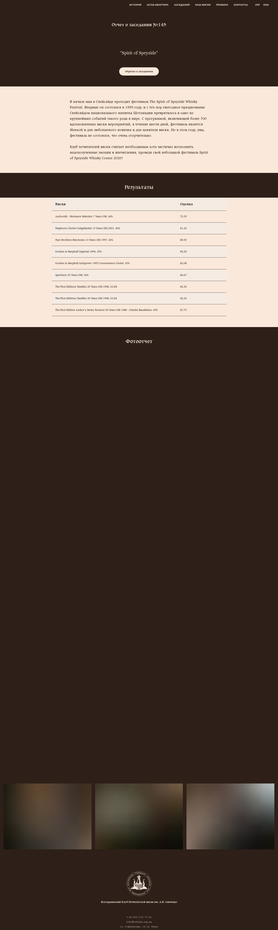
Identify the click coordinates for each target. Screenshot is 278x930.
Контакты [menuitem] (241, 4)
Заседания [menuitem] (182, 4)
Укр (257, 4)
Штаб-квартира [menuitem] (158, 4)
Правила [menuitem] (222, 4)
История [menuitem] (135, 4)
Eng (266, 4)
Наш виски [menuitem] (203, 4)
